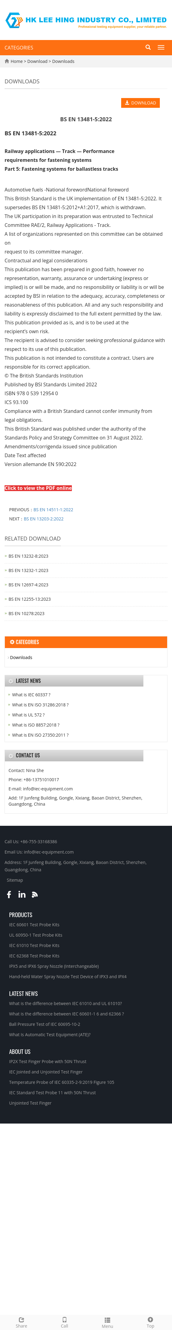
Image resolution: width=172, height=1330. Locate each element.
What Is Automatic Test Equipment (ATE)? (49, 1034)
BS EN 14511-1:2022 (53, 509)
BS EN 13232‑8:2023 (28, 556)
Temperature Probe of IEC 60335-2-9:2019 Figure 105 (61, 1082)
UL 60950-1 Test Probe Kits (35, 935)
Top (150, 1322)
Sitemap (15, 880)
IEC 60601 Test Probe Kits (34, 924)
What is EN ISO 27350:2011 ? (40, 735)
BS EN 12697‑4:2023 (28, 585)
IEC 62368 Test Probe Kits (34, 956)
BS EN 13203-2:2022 (44, 519)
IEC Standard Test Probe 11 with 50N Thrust (52, 1092)
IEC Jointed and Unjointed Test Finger (45, 1072)
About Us (19, 1051)
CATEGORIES (19, 47)
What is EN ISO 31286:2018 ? (40, 705)
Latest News (23, 993)
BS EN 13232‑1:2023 (28, 570)
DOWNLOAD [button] (140, 103)
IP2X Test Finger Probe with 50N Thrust (47, 1061)
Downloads (63, 61)
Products (20, 914)
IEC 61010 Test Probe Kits (34, 945)
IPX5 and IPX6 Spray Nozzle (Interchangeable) (54, 966)
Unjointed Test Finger (30, 1103)
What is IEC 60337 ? (31, 695)
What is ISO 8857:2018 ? (35, 725)
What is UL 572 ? (28, 715)
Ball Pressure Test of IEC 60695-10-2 (44, 1024)
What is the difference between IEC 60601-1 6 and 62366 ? (66, 1014)
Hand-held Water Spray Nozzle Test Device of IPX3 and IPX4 (68, 976)
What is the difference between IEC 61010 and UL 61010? (65, 1003)
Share (21, 1322)
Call (64, 1322)
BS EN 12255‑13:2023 (30, 599)
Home (17, 61)
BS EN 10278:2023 (26, 613)
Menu (107, 1322)
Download (38, 61)
